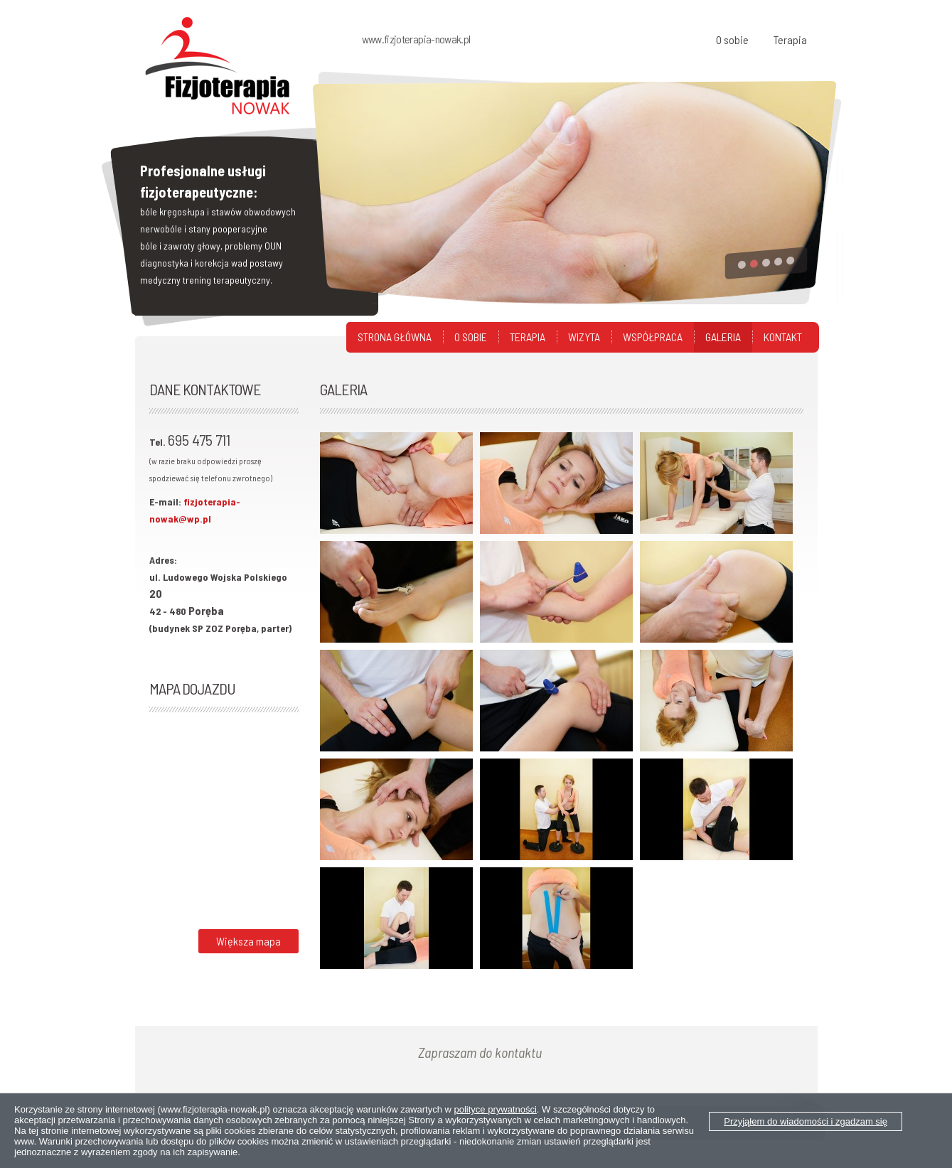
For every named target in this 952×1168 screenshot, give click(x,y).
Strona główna (395, 336)
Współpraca (653, 336)
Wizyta (584, 336)
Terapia (790, 39)
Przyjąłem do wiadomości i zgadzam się (805, 1121)
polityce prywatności (495, 1109)
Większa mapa (248, 941)
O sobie (732, 39)
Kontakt (783, 336)
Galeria (723, 336)
